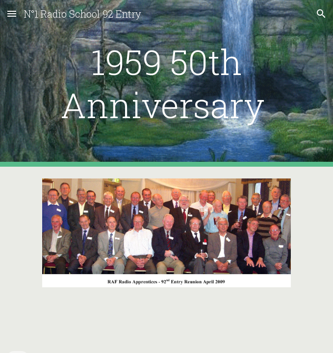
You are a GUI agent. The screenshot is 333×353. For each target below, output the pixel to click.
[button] (12, 13)
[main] (166, 83)
